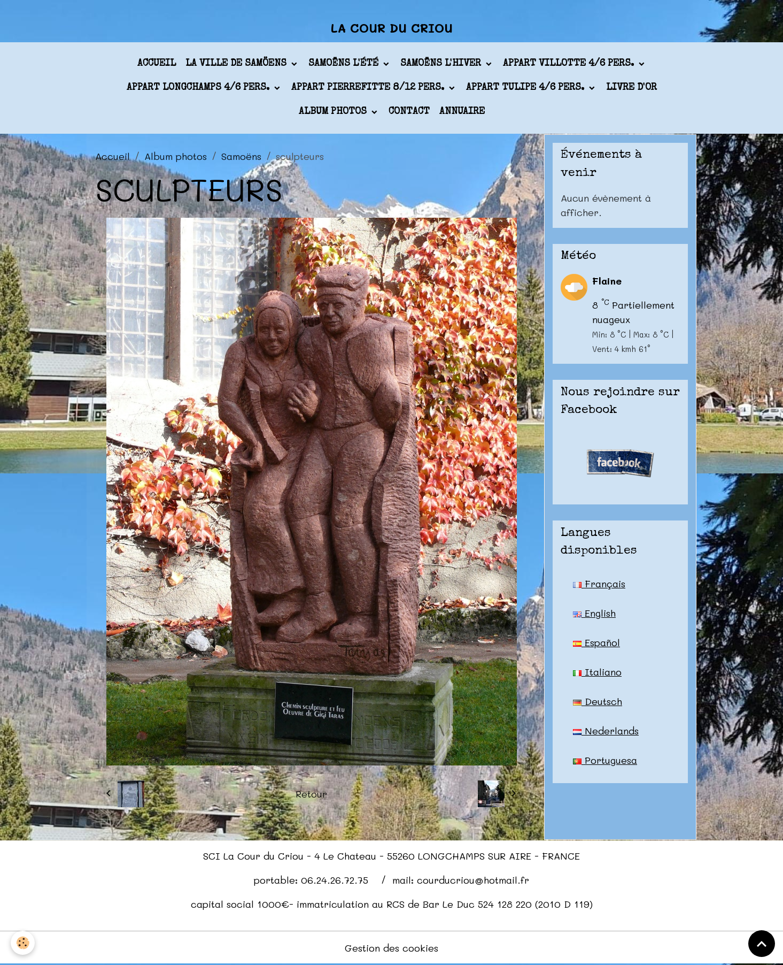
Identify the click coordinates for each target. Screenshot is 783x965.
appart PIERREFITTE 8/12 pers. (369, 88)
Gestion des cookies (391, 947)
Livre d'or (631, 88)
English (594, 613)
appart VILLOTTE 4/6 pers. (570, 63)
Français (599, 583)
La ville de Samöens (237, 63)
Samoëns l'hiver (442, 63)
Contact (409, 112)
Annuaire (462, 112)
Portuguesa (605, 760)
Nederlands (606, 730)
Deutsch (597, 701)
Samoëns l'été (344, 63)
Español (596, 642)
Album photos (334, 112)
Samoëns (241, 156)
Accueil (156, 63)
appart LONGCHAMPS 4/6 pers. (199, 88)
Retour (311, 793)
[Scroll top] (761, 943)
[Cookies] (23, 943)
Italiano (597, 671)
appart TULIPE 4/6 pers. (526, 88)
